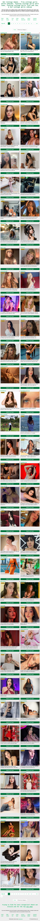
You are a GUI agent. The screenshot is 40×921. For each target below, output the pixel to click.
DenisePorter (23, 486)
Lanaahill (22, 342)
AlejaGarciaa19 (4, 534)
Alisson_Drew (23, 605)
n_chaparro (23, 509)
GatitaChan (22, 271)
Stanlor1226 (23, 653)
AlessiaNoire (3, 438)
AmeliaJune (3, 844)
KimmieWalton (23, 701)
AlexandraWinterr (4, 724)
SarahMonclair (23, 462)
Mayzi (21, 366)
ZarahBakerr (3, 701)
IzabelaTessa (3, 677)
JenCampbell (23, 772)
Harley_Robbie (4, 128)
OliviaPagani (23, 223)
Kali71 (21, 844)
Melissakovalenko (4, 342)
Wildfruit (2, 199)
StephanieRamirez (24, 151)
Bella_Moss (3, 581)
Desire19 (22, 104)
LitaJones (22, 247)
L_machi (2, 772)
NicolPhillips (23, 796)
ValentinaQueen (23, 80)
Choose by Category (22, 29)
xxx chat (29, 907)
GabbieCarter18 (4, 366)
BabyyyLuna (23, 294)
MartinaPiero (23, 128)
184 (37, 23)
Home (15, 29)
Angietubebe (3, 748)
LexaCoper (22, 677)
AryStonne (22, 438)
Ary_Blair (22, 867)
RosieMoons (3, 390)
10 (28, 23)
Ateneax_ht (22, 581)
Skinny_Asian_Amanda (25, 32)
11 (31, 23)
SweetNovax (3, 319)
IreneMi (2, 509)
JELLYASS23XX (4, 557)
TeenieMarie (3, 56)
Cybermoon (3, 653)
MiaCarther (22, 199)
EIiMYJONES (3, 223)
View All (3, 23)
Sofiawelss (22, 557)
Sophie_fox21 (4, 294)
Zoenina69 (3, 605)
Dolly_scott (3, 247)
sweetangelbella (4, 151)
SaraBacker (23, 176)
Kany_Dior (22, 534)
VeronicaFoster (23, 820)
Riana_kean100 (4, 486)
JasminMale (3, 820)
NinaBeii (2, 176)
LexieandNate (23, 748)
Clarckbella (22, 319)
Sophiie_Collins (23, 56)
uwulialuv (22, 414)
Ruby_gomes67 (4, 414)
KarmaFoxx (3, 629)
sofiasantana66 (4, 271)
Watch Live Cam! (10, 54)
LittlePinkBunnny (24, 629)
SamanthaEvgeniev (24, 724)
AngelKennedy (4, 32)
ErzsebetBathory (4, 462)
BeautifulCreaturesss (25, 390)
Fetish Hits (21, 919)
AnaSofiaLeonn (4, 796)
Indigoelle (3, 80)
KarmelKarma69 (4, 104)
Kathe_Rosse (3, 867)
